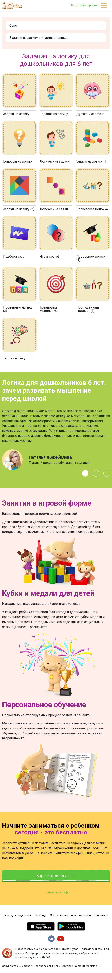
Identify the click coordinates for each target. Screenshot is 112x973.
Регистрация (88, 5)
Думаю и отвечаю (90, 114)
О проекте (101, 915)
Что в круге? (49, 256)
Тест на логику (14, 358)
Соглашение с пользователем (70, 915)
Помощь (40, 915)
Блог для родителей (17, 915)
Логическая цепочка (92, 209)
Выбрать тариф (56, 892)
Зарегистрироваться (56, 875)
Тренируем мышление (48, 309)
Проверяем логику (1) (91, 258)
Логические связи (54, 209)
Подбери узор (14, 256)
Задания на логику (54, 114)
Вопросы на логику (18, 161)
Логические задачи (55, 161)
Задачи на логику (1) (91, 161)
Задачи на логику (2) (18, 209)
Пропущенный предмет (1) (87, 309)
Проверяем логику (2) (17, 309)
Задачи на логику (16, 114)
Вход (74, 5)
